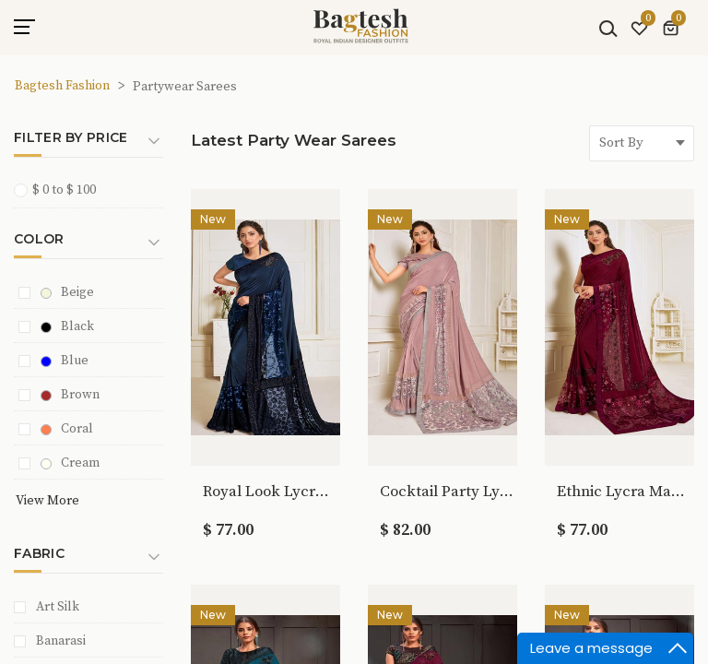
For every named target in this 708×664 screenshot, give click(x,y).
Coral (67, 429)
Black (67, 326)
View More (47, 500)
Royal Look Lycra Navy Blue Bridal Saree (269, 491)
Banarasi (61, 641)
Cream (70, 463)
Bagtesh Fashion (62, 85)
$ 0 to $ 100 (61, 189)
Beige (67, 292)
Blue (64, 360)
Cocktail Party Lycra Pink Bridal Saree (446, 491)
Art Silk (57, 607)
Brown (70, 394)
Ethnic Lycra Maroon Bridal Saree (623, 491)
